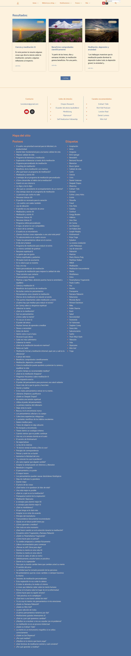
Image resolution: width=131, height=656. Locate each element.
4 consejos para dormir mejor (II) (28, 501)
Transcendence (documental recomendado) (33, 519)
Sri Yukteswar (74, 322)
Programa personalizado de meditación (31, 163)
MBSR (71, 263)
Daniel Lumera (103, 115)
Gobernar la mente (23, 342)
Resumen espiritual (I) (24, 251)
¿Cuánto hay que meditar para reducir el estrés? (34, 302)
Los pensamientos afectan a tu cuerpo (31, 413)
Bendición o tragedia (24, 467)
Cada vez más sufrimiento (26, 339)
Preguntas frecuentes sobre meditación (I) (32, 376)
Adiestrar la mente (23, 308)
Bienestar (73, 163)
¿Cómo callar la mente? (25, 317)
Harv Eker (73, 220)
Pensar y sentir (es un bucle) (27, 453)
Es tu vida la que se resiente (27, 263)
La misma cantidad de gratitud (28, 248)
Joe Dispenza (74, 226)
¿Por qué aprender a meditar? (27, 647)
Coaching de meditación (25, 166)
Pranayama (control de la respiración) (30, 496)
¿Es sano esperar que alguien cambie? (31, 462)
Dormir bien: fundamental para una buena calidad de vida (38, 152)
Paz (70, 285)
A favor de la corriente (24, 228)
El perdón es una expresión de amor (30, 208)
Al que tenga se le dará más (27, 510)
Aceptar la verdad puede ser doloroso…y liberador (35, 464)
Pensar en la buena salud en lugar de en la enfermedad (37, 590)
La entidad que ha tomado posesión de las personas (36, 570)
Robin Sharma (74, 308)
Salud (71, 314)
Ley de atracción (75, 248)
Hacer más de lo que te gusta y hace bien (32, 385)
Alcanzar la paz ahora (24, 336)
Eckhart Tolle (103, 104)
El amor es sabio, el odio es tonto (29, 555)
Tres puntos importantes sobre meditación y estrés (36, 300)
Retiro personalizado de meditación (30, 268)
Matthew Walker (75, 260)
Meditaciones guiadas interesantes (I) (30, 615)
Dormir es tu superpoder (25, 561)
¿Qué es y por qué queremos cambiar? (31, 618)
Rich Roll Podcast (103, 108)
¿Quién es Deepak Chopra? (26, 396)
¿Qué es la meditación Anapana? (29, 373)
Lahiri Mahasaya (75, 245)
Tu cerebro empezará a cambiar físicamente (33, 541)
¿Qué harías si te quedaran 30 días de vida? (33, 487)
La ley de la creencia (24, 445)
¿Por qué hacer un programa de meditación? (33, 172)
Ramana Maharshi (76, 294)
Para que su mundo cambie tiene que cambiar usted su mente (40, 564)
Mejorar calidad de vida (25, 154)
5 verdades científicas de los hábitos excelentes (34, 419)
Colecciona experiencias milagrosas (30, 416)
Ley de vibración (22, 206)
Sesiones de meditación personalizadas (31, 578)
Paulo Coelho (74, 282)
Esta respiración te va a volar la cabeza (31, 581)
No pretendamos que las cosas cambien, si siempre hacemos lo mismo (40, 574)
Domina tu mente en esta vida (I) (29, 553)
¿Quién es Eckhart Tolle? (25, 627)
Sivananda (73, 319)
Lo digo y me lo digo (24, 186)
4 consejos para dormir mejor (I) (28, 504)
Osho (71, 277)
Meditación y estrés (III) (25, 174)
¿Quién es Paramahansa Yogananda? (30, 536)
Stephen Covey (75, 325)
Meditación (73, 265)
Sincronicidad (74, 317)
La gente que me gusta (25, 254)
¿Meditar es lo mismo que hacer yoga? (31, 641)
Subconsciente (75, 331)
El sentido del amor (23, 567)
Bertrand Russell (75, 160)
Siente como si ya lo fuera (26, 334)
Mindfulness (74, 274)
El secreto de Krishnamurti (26, 439)
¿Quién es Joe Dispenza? (25, 635)
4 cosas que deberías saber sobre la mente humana (36, 587)
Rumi (71, 311)
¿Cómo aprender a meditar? (27, 524)
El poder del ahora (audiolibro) (67, 108)
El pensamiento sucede (25, 277)
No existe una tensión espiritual (28, 399)
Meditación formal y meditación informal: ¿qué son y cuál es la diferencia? (40, 353)
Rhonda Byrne (74, 300)
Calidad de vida (75, 169)
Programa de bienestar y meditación (30, 157)
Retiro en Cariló (22, 348)
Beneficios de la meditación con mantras (32, 169)
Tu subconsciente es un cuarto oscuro (31, 237)
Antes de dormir (22, 331)
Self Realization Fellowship (67, 119)
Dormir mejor (21, 482)
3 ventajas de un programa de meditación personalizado (38, 177)
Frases (78, 3)
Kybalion (72, 240)
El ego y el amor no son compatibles (30, 226)
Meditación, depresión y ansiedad (98, 48)
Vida (71, 342)
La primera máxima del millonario (29, 405)
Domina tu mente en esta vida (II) (29, 550)
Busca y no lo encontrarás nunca (29, 410)
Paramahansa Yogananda (79, 280)
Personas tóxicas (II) (24, 217)
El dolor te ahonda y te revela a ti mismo (32, 584)
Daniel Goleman (75, 180)
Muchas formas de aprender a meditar (31, 325)
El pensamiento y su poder (26, 470)
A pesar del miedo (23, 356)
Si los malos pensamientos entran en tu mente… (34, 391)
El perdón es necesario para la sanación (31, 200)
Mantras (72, 254)
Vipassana (73, 345)
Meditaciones (65, 3)
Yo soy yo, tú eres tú (24, 319)
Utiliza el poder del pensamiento (28, 402)
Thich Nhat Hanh (75, 336)
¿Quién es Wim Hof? (24, 607)
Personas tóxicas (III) (24, 197)
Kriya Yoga (73, 237)
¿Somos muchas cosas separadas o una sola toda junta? (38, 234)
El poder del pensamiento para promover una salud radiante (39, 382)
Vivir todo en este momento (27, 527)
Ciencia (72, 174)
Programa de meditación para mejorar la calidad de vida (38, 271)
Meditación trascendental (79, 268)
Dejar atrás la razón (23, 408)
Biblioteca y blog (49, 3)
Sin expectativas (22, 442)
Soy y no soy (21, 265)
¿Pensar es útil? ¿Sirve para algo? (29, 547)
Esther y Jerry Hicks (76, 194)
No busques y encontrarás (26, 427)
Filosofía (72, 200)
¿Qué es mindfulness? (24, 507)
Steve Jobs (73, 328)
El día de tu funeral (23, 243)
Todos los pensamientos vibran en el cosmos (33, 240)
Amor (71, 149)
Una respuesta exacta (24, 379)
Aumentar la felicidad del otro (27, 456)
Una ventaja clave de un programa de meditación (35, 191)
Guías (35, 3)
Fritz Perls (73, 206)
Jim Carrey (73, 223)
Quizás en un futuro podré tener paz (30, 521)
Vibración (72, 339)
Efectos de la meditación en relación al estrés (34, 297)
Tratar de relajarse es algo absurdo (29, 425)
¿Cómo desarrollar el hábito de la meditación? (34, 180)
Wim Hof (103, 119)
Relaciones (73, 297)
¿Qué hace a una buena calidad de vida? (31, 598)
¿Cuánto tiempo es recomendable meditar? (33, 371)
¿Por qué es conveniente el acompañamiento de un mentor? (39, 189)
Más (88, 3)
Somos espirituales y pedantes (28, 257)
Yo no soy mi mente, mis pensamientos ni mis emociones (38, 601)
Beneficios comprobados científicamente (62, 48)
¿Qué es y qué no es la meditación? (30, 493)
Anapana (72, 152)
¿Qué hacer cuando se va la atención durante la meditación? (39, 530)
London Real (103, 111)
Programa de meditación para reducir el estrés (34, 245)
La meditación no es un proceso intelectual (33, 624)
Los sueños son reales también (28, 203)
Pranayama (73, 291)
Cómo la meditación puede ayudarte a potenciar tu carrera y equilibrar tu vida (39, 367)
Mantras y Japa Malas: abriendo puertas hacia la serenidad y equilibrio (39, 281)
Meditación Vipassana (24, 499)
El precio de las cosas (24, 484)
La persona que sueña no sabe (28, 194)
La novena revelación (77, 243)
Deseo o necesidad (23, 328)
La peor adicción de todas (26, 610)
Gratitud (72, 211)
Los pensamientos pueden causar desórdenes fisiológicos (38, 476)
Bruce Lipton (74, 166)
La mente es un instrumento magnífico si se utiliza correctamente (35, 631)
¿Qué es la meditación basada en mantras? (33, 345)
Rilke (71, 305)
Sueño (71, 334)
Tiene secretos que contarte (27, 274)
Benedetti (73, 157)
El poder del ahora (23, 322)
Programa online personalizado (28, 223)
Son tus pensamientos (25, 314)
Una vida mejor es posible (26, 490)
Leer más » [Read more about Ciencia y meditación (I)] (18, 66)
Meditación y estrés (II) (25, 211)
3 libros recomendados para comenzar (31, 544)
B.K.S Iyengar (74, 154)
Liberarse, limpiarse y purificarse (28, 393)
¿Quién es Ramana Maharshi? (27, 604)
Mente (71, 271)
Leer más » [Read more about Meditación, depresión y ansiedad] (90, 68)
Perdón (72, 288)
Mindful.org (67, 111)
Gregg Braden (74, 214)
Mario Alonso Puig (76, 257)
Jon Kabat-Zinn (75, 228)
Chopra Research (67, 104)
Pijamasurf (67, 115)
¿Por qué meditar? (23, 638)
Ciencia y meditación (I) (25, 47)
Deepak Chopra (75, 183)
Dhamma (72, 186)
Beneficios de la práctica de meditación (31, 288)
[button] (115, 3)
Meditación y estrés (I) (24, 214)
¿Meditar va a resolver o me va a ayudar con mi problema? (38, 621)
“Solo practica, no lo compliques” (29, 595)
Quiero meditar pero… (24, 422)
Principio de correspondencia (27, 450)
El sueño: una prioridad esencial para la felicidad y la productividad (36, 148)
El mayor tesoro (22, 473)
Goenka (72, 208)
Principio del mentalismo (25, 516)
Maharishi (73, 251)
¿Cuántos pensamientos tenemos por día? (32, 612)
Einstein (72, 191)
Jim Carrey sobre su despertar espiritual (31, 305)
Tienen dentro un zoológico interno (30, 430)
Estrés (71, 197)
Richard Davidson (76, 302)
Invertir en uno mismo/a (25, 183)
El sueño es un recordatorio (27, 231)
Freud (71, 203)
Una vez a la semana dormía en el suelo (31, 436)
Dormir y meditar (22, 388)
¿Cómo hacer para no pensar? (27, 538)
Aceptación (73, 146)
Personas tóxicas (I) (23, 220)
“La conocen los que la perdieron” (29, 459)
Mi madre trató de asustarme (27, 260)
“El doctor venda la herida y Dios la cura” (32, 447)
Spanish (109, 1)
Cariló (71, 172)
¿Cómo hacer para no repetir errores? (30, 592)
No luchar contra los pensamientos (29, 291)
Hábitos (72, 217)
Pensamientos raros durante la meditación (32, 294)
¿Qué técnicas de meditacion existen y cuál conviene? (37, 644)
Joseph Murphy (75, 231)
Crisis (71, 177)
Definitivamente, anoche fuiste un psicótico (33, 558)
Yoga (71, 351)
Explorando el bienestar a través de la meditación (35, 160)
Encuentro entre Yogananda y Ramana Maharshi (35, 533)
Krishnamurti (74, 234)
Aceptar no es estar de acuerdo (28, 513)
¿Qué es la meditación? (25, 311)
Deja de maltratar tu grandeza (28, 479)
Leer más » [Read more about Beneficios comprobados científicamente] (54, 65)
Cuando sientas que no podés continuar (31, 433)
